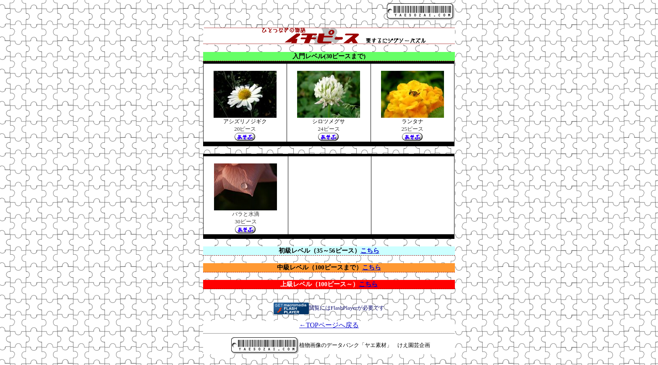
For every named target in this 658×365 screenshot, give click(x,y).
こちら (369, 250)
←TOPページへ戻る (329, 325)
